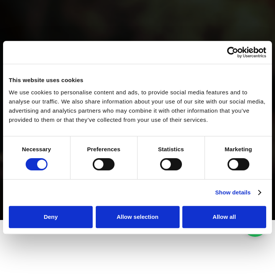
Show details (233, 192)
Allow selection (137, 217)
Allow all (224, 217)
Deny (51, 217)
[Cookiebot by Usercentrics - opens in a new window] (232, 52)
